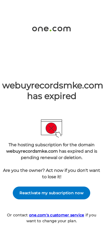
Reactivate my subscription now (51, 193)
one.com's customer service (56, 215)
